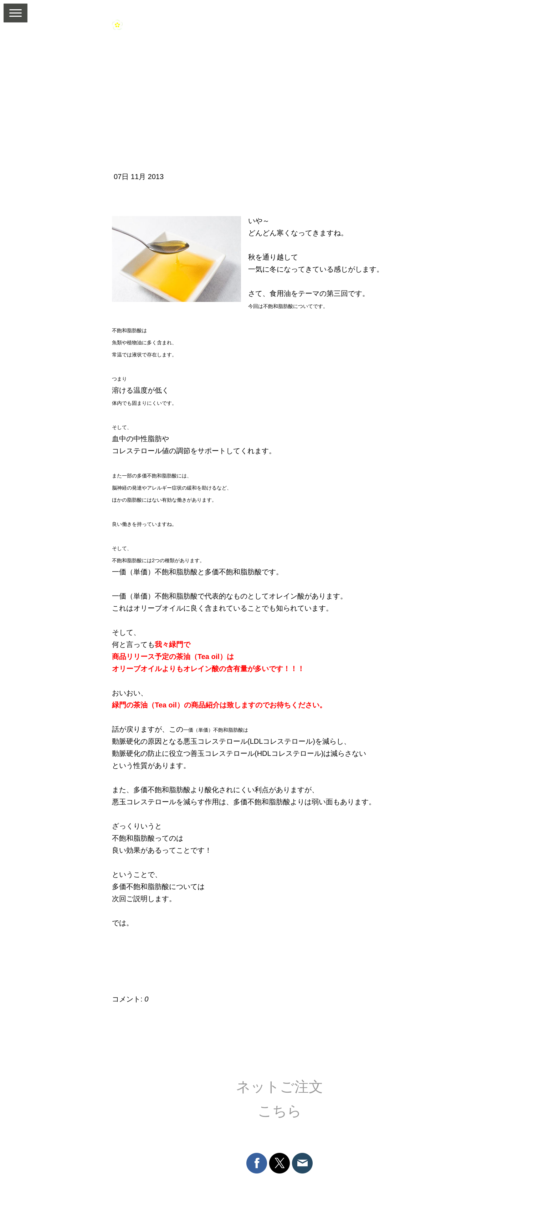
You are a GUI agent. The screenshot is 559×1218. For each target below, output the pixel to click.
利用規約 (121, 1185)
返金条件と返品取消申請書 (172, 1185)
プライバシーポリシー (240, 1185)
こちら (280, 1111)
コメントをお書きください (158, 978)
